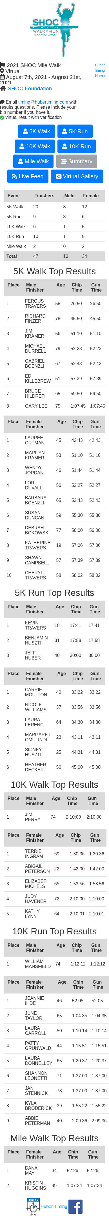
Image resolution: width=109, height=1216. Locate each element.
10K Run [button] (76, 146)
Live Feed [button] (27, 176)
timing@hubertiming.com (43, 102)
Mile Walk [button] (33, 161)
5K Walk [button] (36, 131)
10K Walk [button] (34, 146)
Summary (76, 161)
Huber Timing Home (99, 70)
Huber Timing (46, 1206)
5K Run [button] (75, 131)
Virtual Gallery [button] (77, 176)
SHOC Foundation (30, 88)
